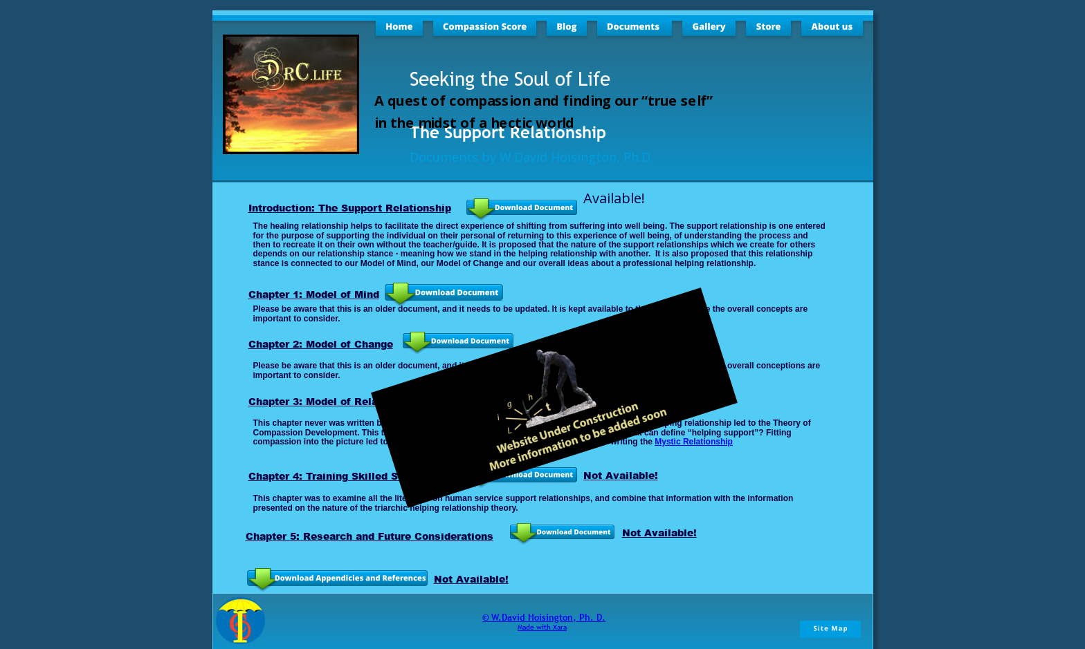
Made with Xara (542, 627)
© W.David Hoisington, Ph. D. (543, 617)
